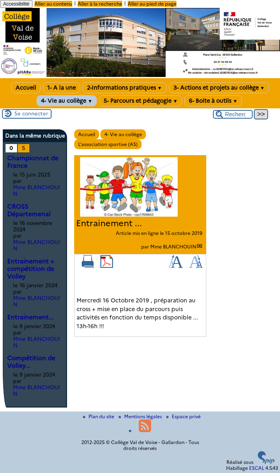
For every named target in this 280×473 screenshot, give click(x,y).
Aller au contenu (53, 4)
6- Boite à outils (213, 100)
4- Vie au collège (66, 100)
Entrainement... (30, 317)
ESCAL (256, 468)
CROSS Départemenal (28, 210)
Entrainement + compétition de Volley (30, 269)
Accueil (25, 87)
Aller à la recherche (100, 4)
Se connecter (31, 113)
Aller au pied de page (152, 4)
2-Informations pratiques (124, 87)
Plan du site (99, 416)
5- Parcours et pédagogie (141, 100)
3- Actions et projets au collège (219, 87)
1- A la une (61, 87)
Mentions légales (141, 416)
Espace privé (183, 416)
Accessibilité (16, 4)
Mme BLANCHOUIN (173, 247)
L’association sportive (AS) (108, 144)
